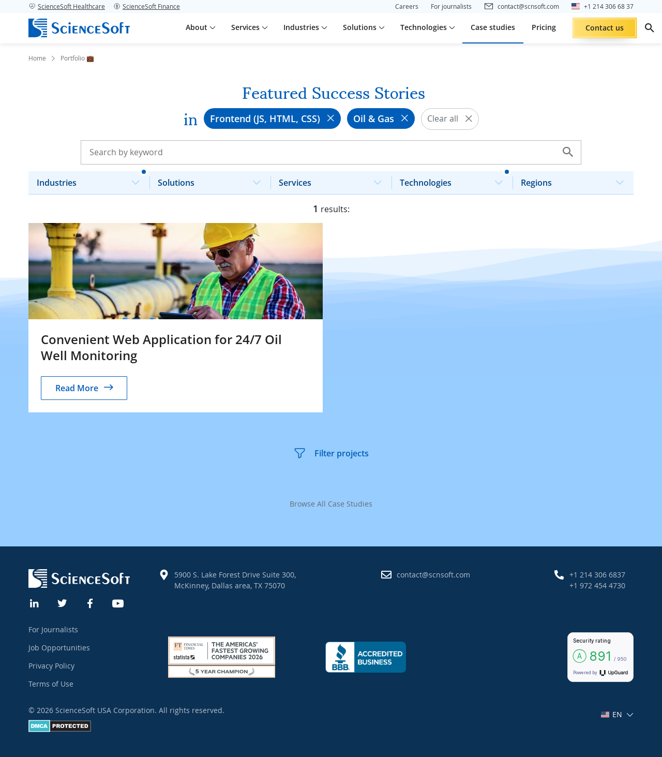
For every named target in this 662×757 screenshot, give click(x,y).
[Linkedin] (34, 602)
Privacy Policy (51, 666)
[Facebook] (90, 602)
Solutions (213, 180)
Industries (92, 180)
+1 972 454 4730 (597, 585)
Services (334, 180)
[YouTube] (118, 602)
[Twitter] (62, 602)
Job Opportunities (59, 647)
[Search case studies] (331, 152)
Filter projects (331, 453)
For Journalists (53, 629)
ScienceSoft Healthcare (66, 6)
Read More (76, 388)
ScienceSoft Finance (146, 6)
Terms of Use (50, 684)
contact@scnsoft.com (433, 575)
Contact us (604, 28)
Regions (576, 180)
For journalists (451, 6)
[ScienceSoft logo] (79, 28)
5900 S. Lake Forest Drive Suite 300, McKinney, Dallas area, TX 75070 (235, 580)
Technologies (455, 180)
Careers (406, 6)
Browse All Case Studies (331, 504)
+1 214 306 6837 (597, 575)
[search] (649, 28)
